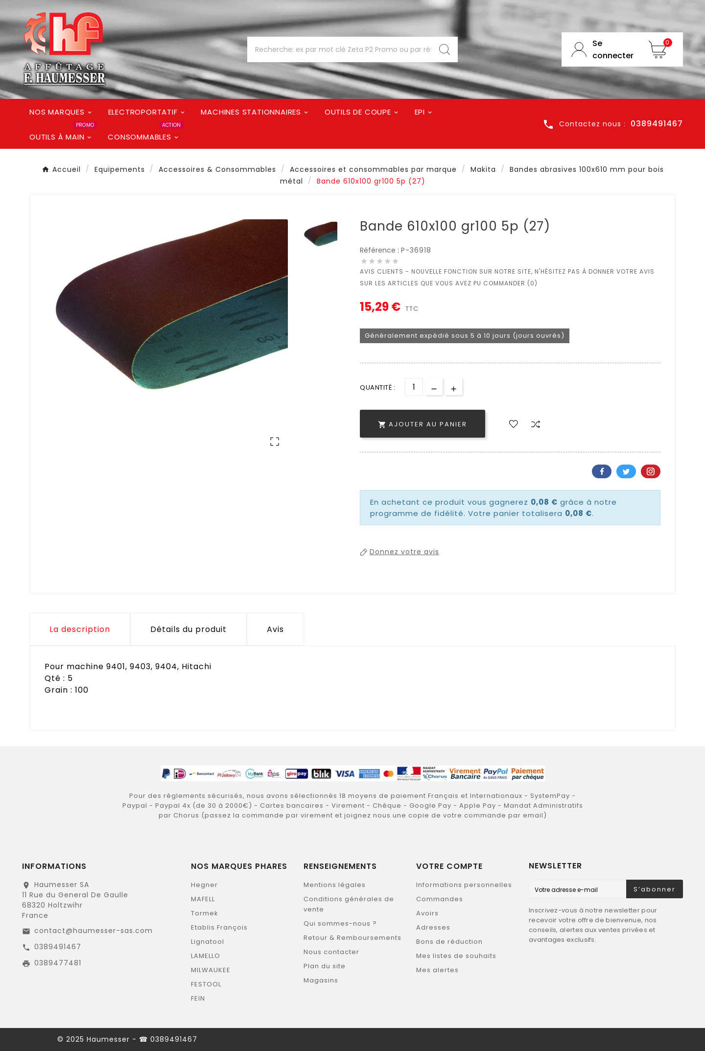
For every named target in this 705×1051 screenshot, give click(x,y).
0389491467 (57, 947)
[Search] (444, 49)
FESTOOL (206, 984)
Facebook (601, 471)
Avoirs (427, 913)
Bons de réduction (449, 941)
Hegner (204, 884)
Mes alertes (437, 970)
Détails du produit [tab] (188, 629)
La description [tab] (79, 629)
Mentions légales (335, 884)
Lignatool (207, 941)
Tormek (204, 913)
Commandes (439, 899)
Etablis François (219, 927)
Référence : (380, 250)
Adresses (433, 927)
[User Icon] (600, 49)
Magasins (321, 980)
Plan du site (325, 966)
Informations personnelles (464, 884)
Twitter (626, 471)
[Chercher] (339, 49)
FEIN (198, 998)
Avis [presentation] (275, 629)
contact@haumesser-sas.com (93, 930)
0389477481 (57, 963)
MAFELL (203, 899)
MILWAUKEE (211, 970)
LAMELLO (205, 955)
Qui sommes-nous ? (340, 923)
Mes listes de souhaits (456, 955)
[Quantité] (414, 387)
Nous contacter (331, 952)
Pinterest (650, 471)
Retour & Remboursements (352, 937)
